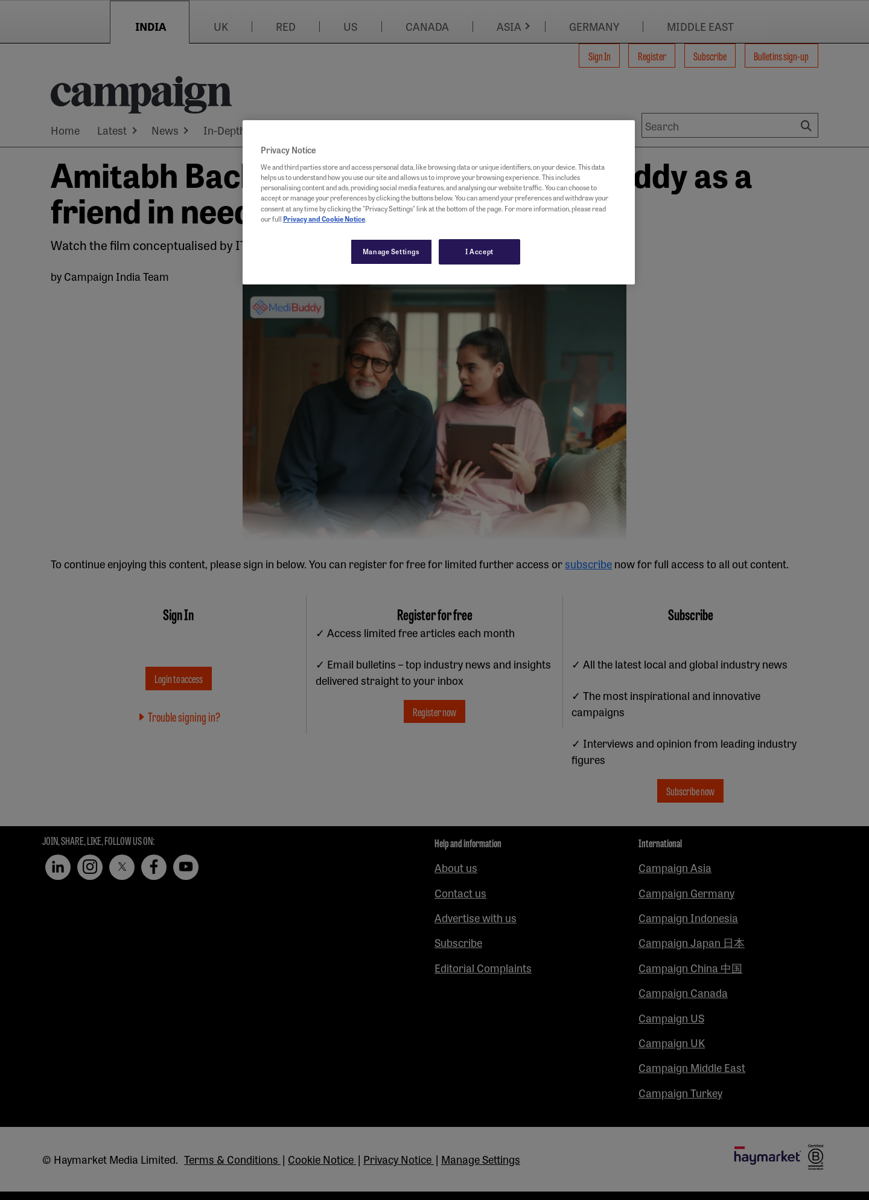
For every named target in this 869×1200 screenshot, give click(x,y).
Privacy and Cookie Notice (324, 218)
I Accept (479, 251)
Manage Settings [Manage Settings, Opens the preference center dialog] (391, 251)
